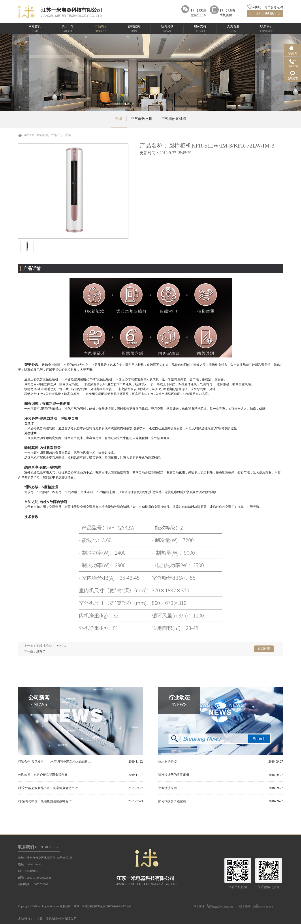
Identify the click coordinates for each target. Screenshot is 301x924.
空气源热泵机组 (173, 119)
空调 (118, 119)
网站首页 (43, 135)
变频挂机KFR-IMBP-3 (51, 645)
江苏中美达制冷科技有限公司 (56, 918)
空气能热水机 (141, 119)
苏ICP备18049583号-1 (118, 906)
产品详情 (32, 268)
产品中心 (57, 135)
